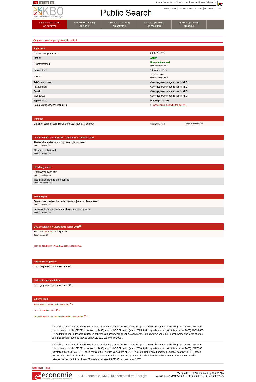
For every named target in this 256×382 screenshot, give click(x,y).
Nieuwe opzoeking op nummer (49, 24)
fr (41, 2)
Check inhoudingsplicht (45, 310)
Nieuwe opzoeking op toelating (154, 24)
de (46, 2)
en (52, 2)
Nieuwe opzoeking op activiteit (119, 24)
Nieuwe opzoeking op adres (189, 24)
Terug (47, 368)
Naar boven (37, 368)
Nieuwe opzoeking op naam (84, 24)
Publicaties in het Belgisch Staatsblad (51, 304)
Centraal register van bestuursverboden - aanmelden (58, 316)
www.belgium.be (208, 2)
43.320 (48, 231)
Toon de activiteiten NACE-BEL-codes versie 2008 (57, 246)
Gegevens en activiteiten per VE (169, 105)
